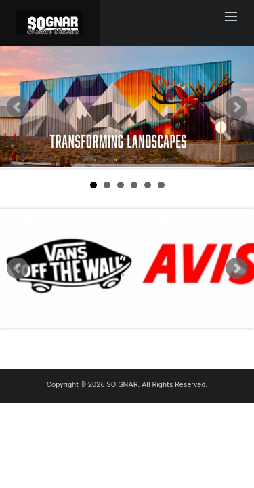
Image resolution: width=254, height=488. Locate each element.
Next (236, 107)
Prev (17, 107)
